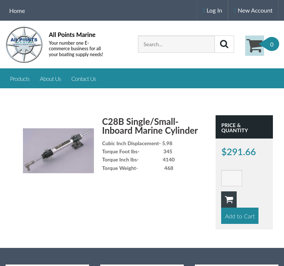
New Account (253, 10)
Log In (212, 10)
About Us (50, 78)
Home (17, 10)
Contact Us (83, 78)
